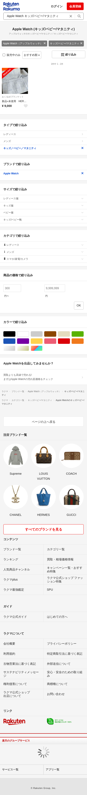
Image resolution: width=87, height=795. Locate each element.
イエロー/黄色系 (42, 341)
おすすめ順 (32, 55)
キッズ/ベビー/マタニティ (66, 43)
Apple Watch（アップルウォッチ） (24, 43)
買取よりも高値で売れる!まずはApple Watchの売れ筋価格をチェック (43, 377)
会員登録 (75, 6)
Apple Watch (43, 173)
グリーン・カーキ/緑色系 (83, 334)
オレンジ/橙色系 (83, 341)
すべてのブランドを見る (43, 529)
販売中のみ (11, 55)
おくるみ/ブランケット (13, 97)
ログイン (57, 6)
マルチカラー (42, 348)
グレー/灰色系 (42, 334)
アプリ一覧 (52, 769)
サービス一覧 (10, 769)
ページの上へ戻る (43, 421)
